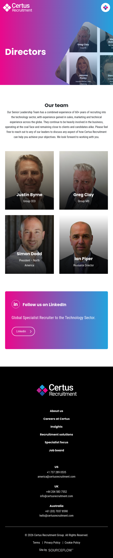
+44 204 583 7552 (56, 491)
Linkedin (21, 331)
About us (56, 411)
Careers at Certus (56, 419)
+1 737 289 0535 (56, 472)
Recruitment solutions (56, 434)
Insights (56, 427)
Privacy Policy (52, 542)
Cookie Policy (72, 542)
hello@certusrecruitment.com (56, 515)
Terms (36, 542)
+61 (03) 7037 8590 (56, 511)
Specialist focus (56, 442)
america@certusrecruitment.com (56, 476)
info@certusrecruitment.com (56, 496)
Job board (56, 450)
